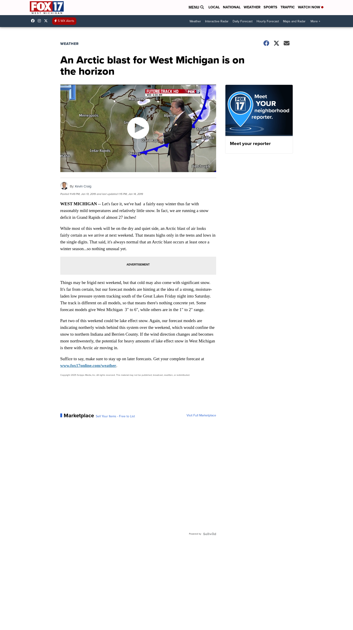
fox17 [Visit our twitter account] (47, 21)
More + (315, 21)
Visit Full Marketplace (201, 415)
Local (214, 7)
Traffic (288, 7)
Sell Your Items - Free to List (115, 416)
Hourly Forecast (268, 21)
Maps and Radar (294, 21)
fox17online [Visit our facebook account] (34, 21)
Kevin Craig (83, 186)
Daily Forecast (242, 21)
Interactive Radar (217, 21)
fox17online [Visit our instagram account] (40, 21)
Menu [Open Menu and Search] (196, 7)
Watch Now (310, 7)
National (232, 7)
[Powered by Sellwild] (209, 533)
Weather (252, 7)
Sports (270, 7)
